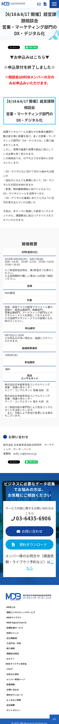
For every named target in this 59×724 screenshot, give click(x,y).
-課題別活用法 (12, 653)
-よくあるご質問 (13, 699)
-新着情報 (10, 684)
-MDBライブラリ (13, 617)
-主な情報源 (11, 638)
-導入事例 (10, 648)
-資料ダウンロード (14, 694)
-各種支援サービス (14, 627)
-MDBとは (10, 607)
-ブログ (9, 668)
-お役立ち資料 (12, 674)
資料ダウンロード (45, 4)
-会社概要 (10, 705)
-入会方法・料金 (13, 643)
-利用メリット (12, 632)
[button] (54, 4)
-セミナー (10, 658)
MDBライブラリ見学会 (16, 663)
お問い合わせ (39, 4)
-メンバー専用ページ (15, 679)
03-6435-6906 (33, 518)
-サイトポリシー (13, 710)
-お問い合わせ (12, 689)
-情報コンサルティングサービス (20, 612)
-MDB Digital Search (16, 622)
